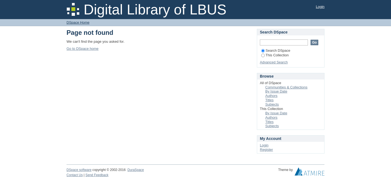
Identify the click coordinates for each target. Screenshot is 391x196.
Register (266, 150)
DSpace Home (78, 22)
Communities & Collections (286, 87)
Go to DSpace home (83, 49)
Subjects (272, 104)
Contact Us (75, 175)
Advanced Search (274, 62)
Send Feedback (97, 175)
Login (320, 7)
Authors (271, 96)
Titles (269, 100)
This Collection (275, 55)
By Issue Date (276, 91)
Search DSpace (275, 50)
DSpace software (79, 170)
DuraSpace (135, 170)
